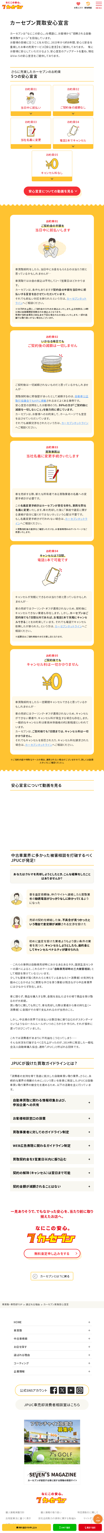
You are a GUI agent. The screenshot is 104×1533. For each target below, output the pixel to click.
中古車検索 (21, 1338)
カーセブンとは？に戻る (55, 1276)
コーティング (21, 1363)
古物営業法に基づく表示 (18, 1518)
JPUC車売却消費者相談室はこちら (52, 1404)
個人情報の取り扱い (51, 1512)
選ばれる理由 (22, 1355)
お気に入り (78, 7)
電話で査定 (90, 1527)
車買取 (18, 1330)
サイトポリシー (91, 1518)
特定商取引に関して (87, 1512)
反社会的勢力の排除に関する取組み (57, 1518)
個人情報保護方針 (15, 1512)
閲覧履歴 (88, 7)
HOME (18, 1322)
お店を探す (20, 1347)
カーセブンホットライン (74, 423)
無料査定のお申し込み (26, 1527)
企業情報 (19, 1371)
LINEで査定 (64, 1527)
